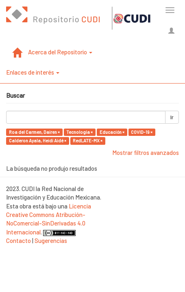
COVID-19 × (141, 132)
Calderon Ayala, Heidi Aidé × (37, 140)
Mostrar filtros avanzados (145, 152)
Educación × (112, 132)
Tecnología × (79, 132)
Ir (172, 117)
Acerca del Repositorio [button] (60, 52)
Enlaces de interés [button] (32, 72)
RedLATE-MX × (87, 140)
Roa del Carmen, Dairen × (34, 132)
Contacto (18, 240)
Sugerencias (51, 240)
